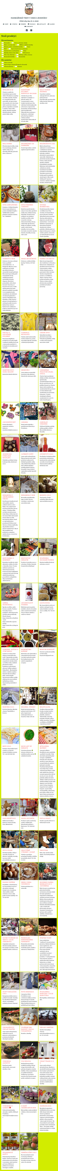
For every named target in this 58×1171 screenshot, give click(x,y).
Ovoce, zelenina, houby (20, 43)
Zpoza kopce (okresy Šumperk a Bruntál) (15, 64)
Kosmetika (22, 57)
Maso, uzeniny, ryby (9, 45)
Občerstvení (26, 53)
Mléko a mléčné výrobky (26, 45)
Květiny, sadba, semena (25, 55)
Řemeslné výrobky (9, 57)
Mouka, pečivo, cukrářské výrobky (13, 47)
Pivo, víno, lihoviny (9, 55)
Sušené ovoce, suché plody (11, 51)
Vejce (28, 47)
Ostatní (20, 66)
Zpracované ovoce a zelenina (19, 49)
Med (5, 49)
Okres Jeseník (8, 62)
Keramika (7, 43)
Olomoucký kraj (8, 66)
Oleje (24, 51)
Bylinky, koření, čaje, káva (11, 53)
